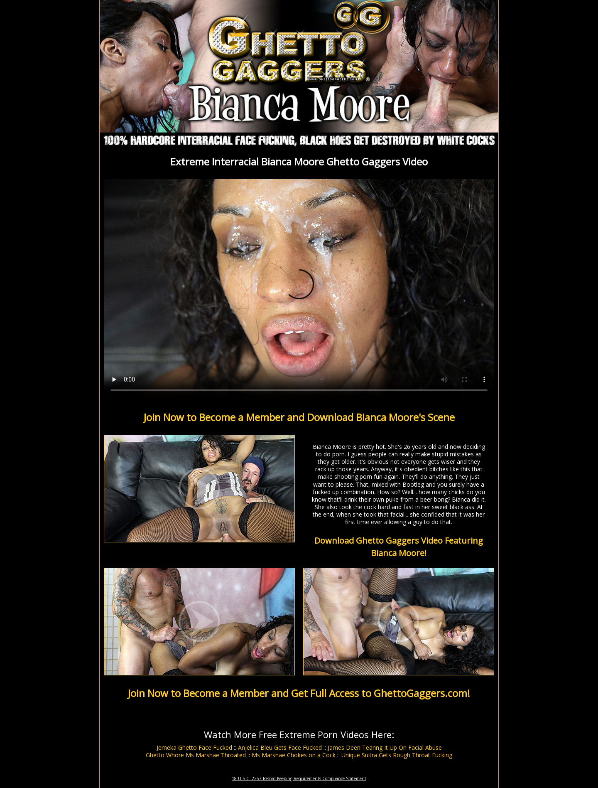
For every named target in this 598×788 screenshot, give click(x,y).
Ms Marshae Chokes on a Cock (294, 755)
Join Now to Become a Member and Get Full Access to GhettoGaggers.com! (299, 693)
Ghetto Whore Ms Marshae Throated (196, 755)
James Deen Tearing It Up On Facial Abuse (385, 747)
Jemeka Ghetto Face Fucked (194, 747)
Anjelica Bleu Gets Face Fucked (280, 747)
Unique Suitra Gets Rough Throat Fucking (396, 755)
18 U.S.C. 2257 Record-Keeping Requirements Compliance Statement (299, 778)
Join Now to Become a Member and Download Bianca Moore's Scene (299, 417)
